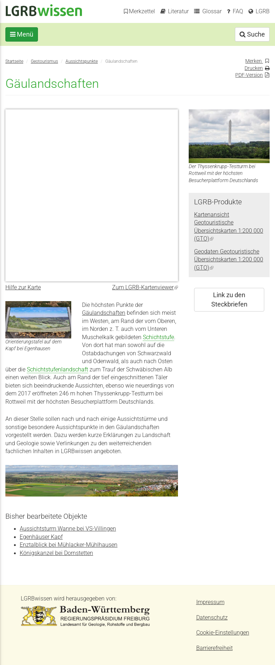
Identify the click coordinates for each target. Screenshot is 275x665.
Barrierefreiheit (214, 648)
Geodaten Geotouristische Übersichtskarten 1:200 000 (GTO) (228, 259)
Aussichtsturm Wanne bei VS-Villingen (68, 529)
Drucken (254, 68)
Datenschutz (212, 617)
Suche (252, 34)
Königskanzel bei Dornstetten (56, 553)
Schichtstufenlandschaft (57, 369)
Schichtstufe (158, 337)
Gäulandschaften (103, 313)
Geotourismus (44, 61)
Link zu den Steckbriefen (229, 299)
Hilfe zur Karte (23, 287)
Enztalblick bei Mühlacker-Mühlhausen (68, 545)
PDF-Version (249, 75)
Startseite (14, 61)
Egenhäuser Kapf (41, 537)
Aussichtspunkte (82, 61)
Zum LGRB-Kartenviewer (145, 287)
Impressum (210, 602)
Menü (21, 34)
